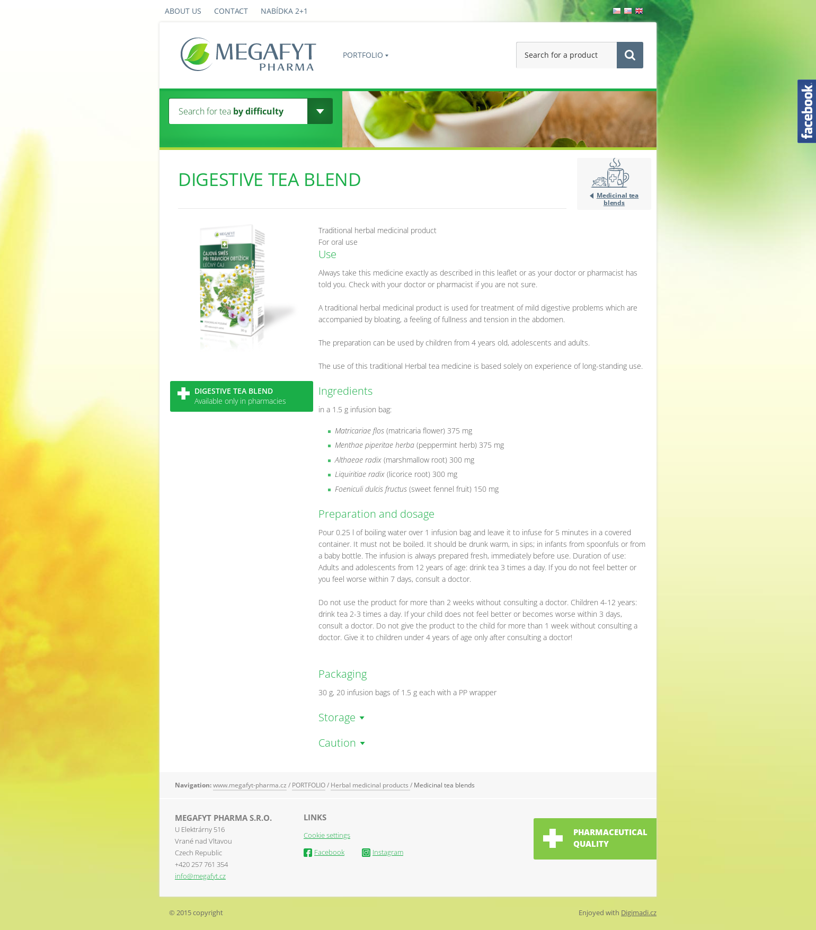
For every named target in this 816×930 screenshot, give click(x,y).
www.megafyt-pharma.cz (250, 785)
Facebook (324, 852)
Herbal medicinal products (370, 785)
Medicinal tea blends (617, 199)
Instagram (382, 852)
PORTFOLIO (363, 55)
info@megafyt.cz (200, 876)
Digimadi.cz (639, 912)
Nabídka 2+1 (284, 11)
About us (183, 11)
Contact (231, 11)
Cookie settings (327, 835)
